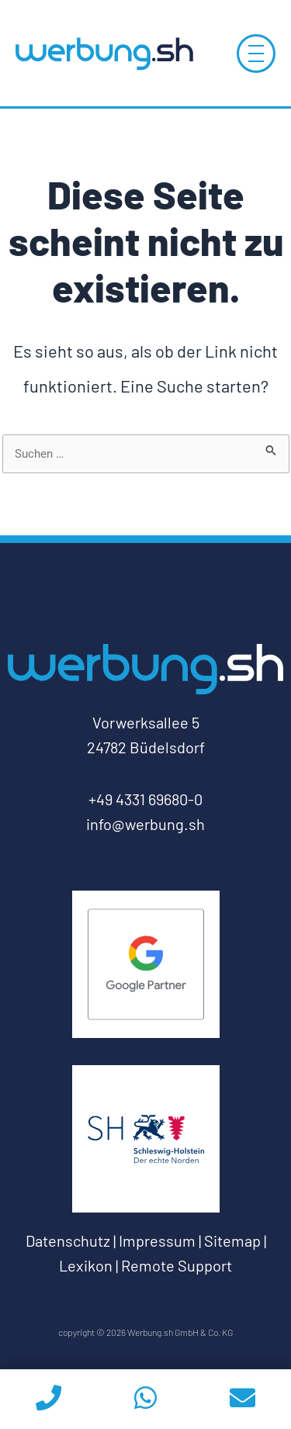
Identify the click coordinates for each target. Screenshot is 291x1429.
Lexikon (86, 1265)
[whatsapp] (145, 1399)
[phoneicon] (48, 1399)
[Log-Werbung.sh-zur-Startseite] (104, 53)
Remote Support (176, 1265)
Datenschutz (68, 1240)
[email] (242, 1399)
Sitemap (232, 1240)
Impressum (157, 1240)
